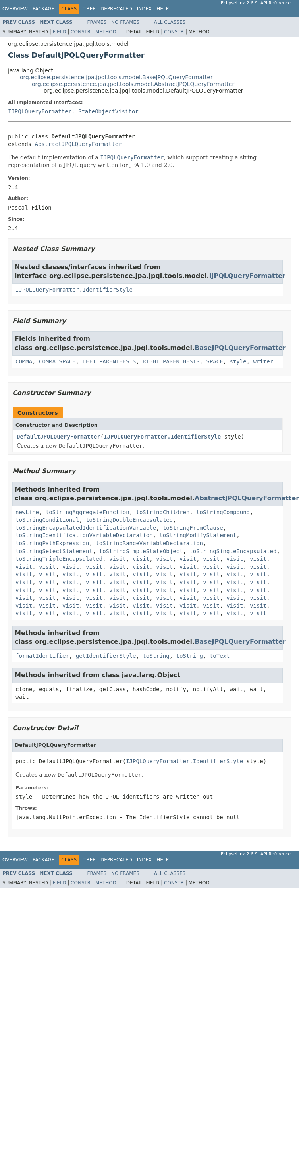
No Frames (125, 22)
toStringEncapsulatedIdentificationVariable (85, 528)
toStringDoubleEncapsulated (129, 520)
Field (59, 32)
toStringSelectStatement (54, 551)
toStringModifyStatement (197, 535)
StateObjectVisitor (108, 111)
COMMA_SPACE (57, 361)
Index (144, 9)
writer (263, 361)
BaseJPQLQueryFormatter (240, 348)
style (238, 361)
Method (105, 32)
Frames (97, 22)
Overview (15, 9)
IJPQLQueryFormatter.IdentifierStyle (74, 289)
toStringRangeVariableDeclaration (149, 543)
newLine (27, 512)
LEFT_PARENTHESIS (109, 361)
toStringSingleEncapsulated (232, 551)
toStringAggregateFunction (87, 512)
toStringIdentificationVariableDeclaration (84, 535)
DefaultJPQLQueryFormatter (58, 436)
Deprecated (116, 9)
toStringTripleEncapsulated (58, 559)
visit (117, 559)
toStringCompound (223, 512)
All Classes (169, 22)
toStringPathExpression (52, 543)
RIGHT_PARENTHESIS (171, 361)
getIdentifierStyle (106, 656)
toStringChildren (162, 512)
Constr (81, 32)
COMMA (23, 361)
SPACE (214, 361)
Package (43, 9)
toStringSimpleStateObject (141, 551)
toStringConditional (47, 520)
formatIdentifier (42, 656)
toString (156, 656)
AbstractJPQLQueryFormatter (78, 144)
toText (220, 656)
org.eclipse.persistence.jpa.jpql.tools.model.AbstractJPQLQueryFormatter (133, 84)
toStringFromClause (193, 528)
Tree (89, 9)
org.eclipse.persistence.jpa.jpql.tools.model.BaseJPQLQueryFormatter (116, 77)
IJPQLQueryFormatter (39, 111)
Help (162, 9)
